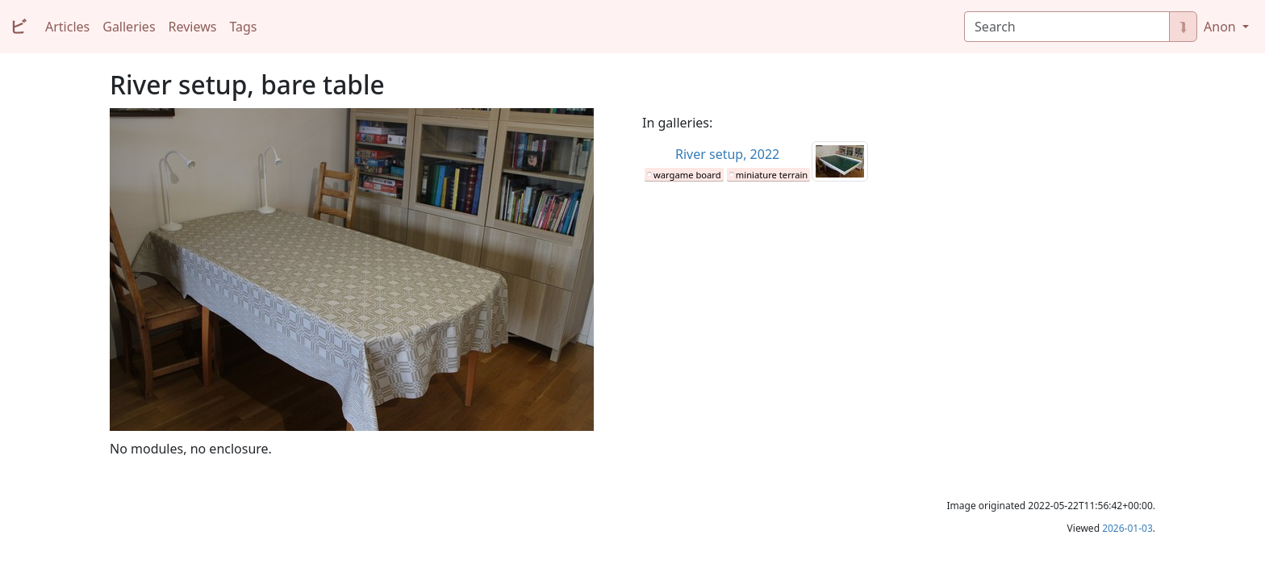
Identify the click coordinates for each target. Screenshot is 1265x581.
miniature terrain (772, 175)
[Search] (1067, 26)
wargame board (687, 175)
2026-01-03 (1127, 528)
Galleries (128, 27)
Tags (243, 27)
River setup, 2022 (727, 154)
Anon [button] (1221, 27)
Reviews (193, 27)
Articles (67, 27)
